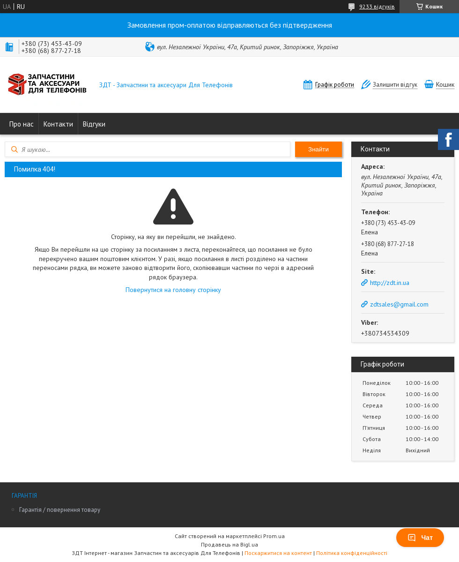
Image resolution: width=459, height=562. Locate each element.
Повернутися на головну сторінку (173, 289)
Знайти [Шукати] (318, 149)
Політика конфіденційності (351, 552)
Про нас (21, 123)
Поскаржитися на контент (278, 552)
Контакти (58, 123)
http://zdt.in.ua (389, 282)
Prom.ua (274, 536)
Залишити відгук (395, 85)
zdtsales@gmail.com (399, 304)
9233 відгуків (377, 6)
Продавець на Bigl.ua (229, 544)
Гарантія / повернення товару (59, 510)
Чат (420, 537)
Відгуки (94, 123)
